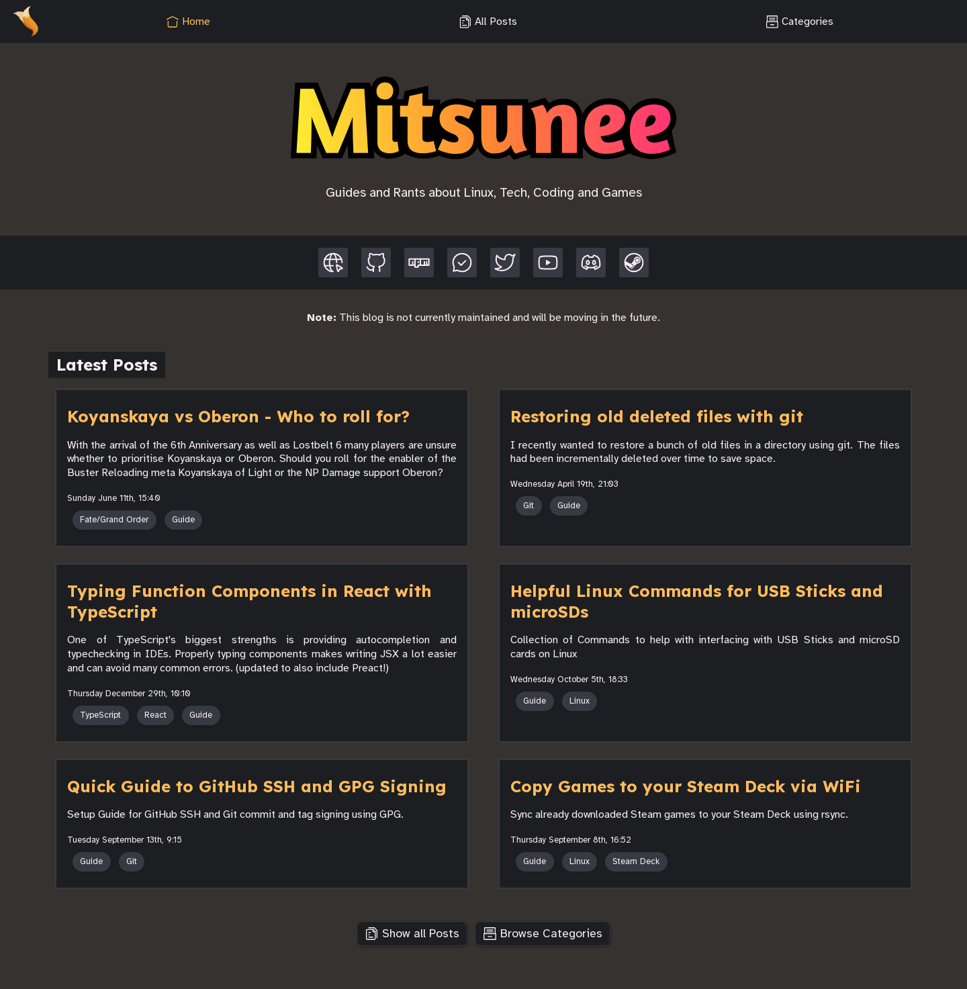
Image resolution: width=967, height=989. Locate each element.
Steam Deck (635, 861)
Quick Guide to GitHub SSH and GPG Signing (257, 786)
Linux (579, 701)
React (155, 715)
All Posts (488, 21)
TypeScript (100, 715)
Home (188, 21)
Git (528, 505)
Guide (183, 519)
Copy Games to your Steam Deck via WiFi (685, 786)
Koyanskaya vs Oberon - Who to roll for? (238, 416)
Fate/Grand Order (114, 519)
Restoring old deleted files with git (656, 416)
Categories (799, 21)
